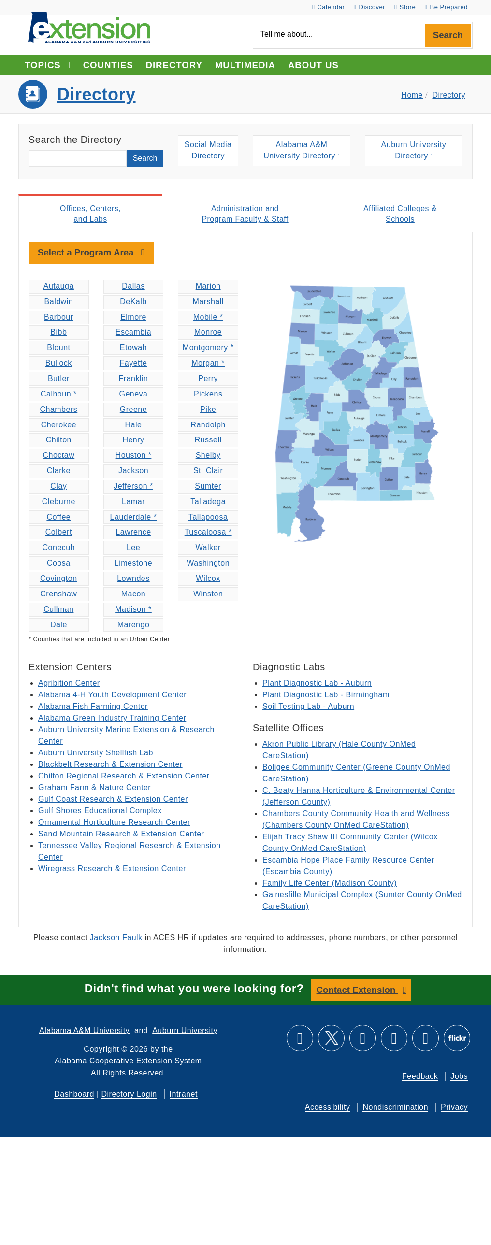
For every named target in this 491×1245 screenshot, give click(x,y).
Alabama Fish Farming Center (93, 707)
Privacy (454, 1108)
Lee (133, 548)
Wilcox (208, 579)
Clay (58, 487)
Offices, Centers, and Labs (90, 214)
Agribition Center (69, 684)
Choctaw (58, 456)
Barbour (58, 318)
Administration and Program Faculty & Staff (245, 214)
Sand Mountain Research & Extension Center (121, 835)
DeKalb (133, 302)
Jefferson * (133, 487)
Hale (133, 425)
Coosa (59, 564)
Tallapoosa (208, 517)
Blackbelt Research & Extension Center (110, 765)
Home (412, 95)
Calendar (328, 7)
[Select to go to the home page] (89, 27)
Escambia (133, 333)
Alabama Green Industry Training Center (112, 719)
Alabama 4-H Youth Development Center (112, 696)
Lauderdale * (133, 517)
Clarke (59, 471)
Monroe (208, 333)
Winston (208, 595)
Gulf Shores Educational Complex (100, 811)
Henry (133, 441)
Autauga (58, 287)
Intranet (184, 1094)
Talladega (208, 502)
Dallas (133, 287)
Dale (58, 625)
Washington (208, 564)
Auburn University (184, 1031)
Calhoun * (59, 395)
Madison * (133, 610)
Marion (208, 287)
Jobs (459, 1077)
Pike (208, 410)
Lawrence (133, 533)
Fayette (133, 364)
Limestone (133, 564)
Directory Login (129, 1094)
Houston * (134, 456)
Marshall (207, 302)
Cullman (58, 610)
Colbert (58, 533)
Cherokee (58, 425)
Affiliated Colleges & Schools (400, 214)
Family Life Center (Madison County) (329, 884)
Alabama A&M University (84, 1031)
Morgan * (208, 364)
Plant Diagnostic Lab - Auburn (317, 684)
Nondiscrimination (395, 1108)
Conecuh (59, 548)
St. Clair (208, 471)
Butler (59, 379)
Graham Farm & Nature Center (94, 788)
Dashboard (74, 1094)
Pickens (208, 395)
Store (405, 7)
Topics (48, 65)
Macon (133, 595)
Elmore (133, 318)
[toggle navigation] (91, 254)
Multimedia (245, 65)
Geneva (133, 395)
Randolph (208, 425)
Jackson (133, 471)
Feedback (420, 1077)
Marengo (133, 625)
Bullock (58, 364)
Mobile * (208, 318)
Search (448, 35)
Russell (208, 441)
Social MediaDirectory (208, 151)
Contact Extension (357, 990)
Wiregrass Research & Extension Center (112, 869)
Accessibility (327, 1108)
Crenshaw (58, 595)
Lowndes (133, 579)
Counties (108, 65)
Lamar (133, 502)
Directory (174, 65)
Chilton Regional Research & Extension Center (124, 777)
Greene (133, 410)
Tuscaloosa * (208, 533)
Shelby (208, 456)
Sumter (208, 487)
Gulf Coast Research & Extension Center (113, 800)
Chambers (58, 410)
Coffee (58, 517)
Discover (369, 7)
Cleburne (58, 502)
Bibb (58, 333)
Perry (208, 379)
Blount (58, 348)
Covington (58, 579)
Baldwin (58, 302)
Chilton (59, 441)
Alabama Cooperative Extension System (128, 1061)
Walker (208, 548)
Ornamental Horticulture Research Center (114, 823)
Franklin (133, 379)
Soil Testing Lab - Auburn (308, 707)
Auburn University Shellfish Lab (95, 754)
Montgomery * (208, 348)
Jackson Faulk (116, 938)
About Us (313, 65)
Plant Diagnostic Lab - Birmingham (326, 696)
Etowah (133, 348)
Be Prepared (446, 7)
